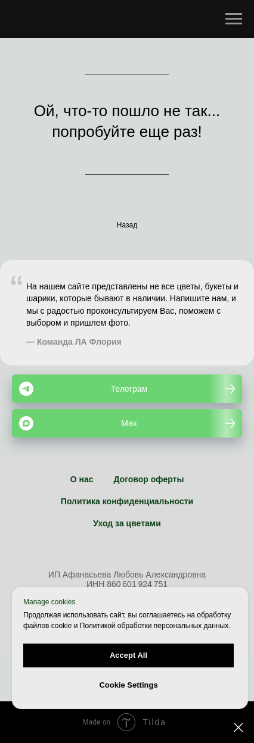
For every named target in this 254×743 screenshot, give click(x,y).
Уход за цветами (127, 523)
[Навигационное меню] (233, 19)
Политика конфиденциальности (127, 501)
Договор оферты (148, 479)
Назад (127, 225)
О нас (82, 479)
